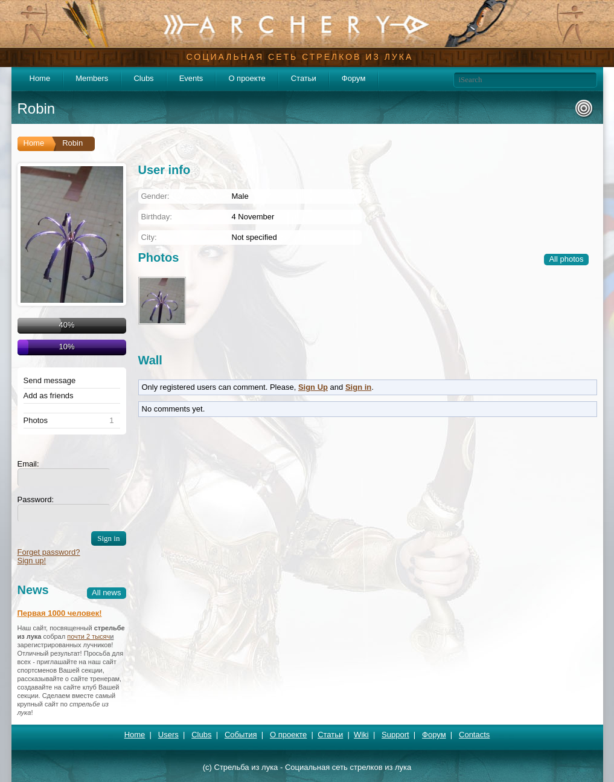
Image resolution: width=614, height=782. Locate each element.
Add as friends (49, 396)
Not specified (254, 237)
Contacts (474, 734)
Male (240, 196)
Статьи (303, 78)
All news (106, 592)
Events (191, 78)
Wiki (361, 734)
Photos (36, 420)
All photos (566, 258)
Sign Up (313, 387)
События (241, 734)
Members (91, 78)
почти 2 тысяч (88, 636)
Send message (50, 380)
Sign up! (32, 560)
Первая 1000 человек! (60, 613)
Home (40, 78)
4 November (253, 216)
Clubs (143, 78)
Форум (354, 78)
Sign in (358, 387)
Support (395, 734)
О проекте (246, 78)
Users (168, 734)
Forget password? (49, 552)
